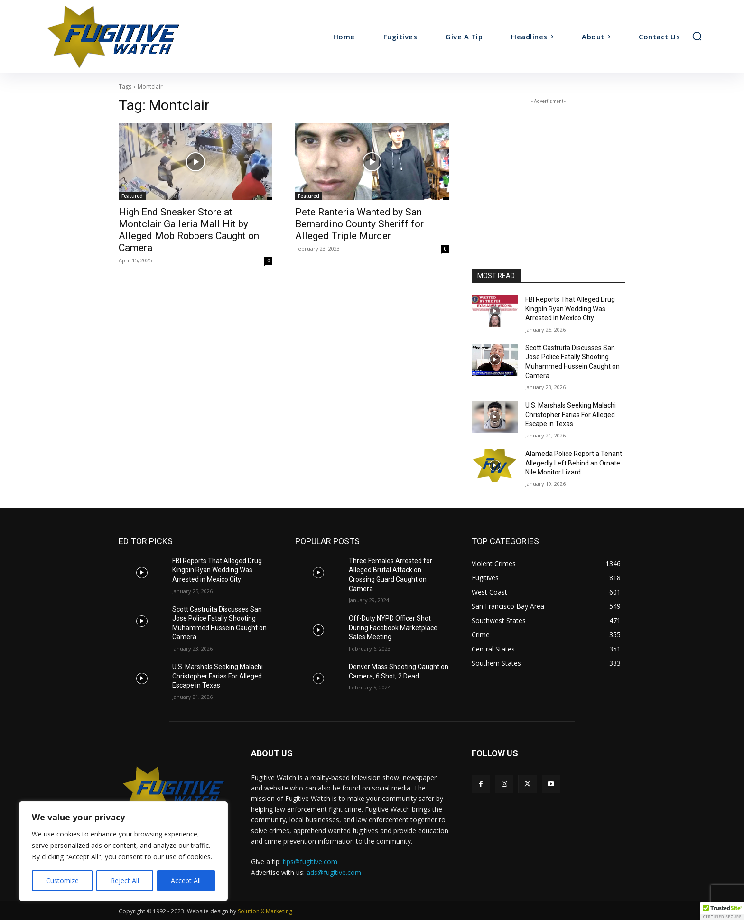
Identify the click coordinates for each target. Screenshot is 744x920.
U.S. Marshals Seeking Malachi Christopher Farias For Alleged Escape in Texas (570, 414)
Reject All (125, 880)
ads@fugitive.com (334, 872)
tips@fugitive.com (310, 861)
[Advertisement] (548, 165)
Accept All (186, 880)
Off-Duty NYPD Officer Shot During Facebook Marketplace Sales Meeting (393, 627)
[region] (123, 851)
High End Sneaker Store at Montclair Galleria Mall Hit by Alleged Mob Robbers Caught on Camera (189, 229)
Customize (62, 880)
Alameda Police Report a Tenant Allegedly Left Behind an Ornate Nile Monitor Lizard (573, 463)
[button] (697, 36)
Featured (132, 196)
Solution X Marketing (265, 911)
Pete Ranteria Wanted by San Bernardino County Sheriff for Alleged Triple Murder (359, 224)
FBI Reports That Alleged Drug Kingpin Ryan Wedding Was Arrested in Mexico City (570, 309)
